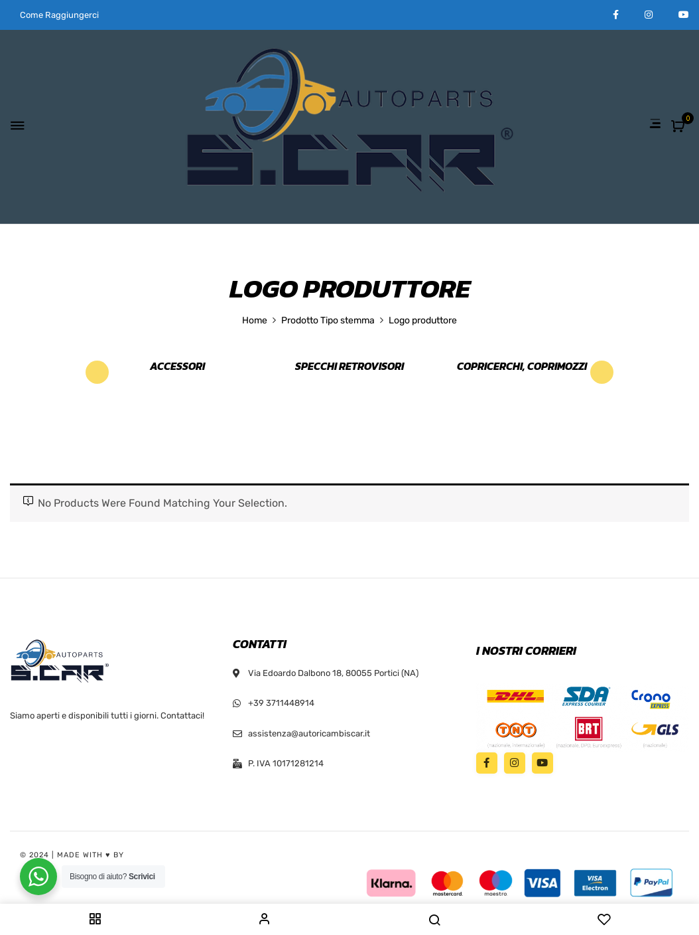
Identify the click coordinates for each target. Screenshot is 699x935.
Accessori (177, 366)
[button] (679, 127)
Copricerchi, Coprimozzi (522, 366)
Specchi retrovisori (349, 366)
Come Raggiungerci (59, 15)
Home (254, 320)
